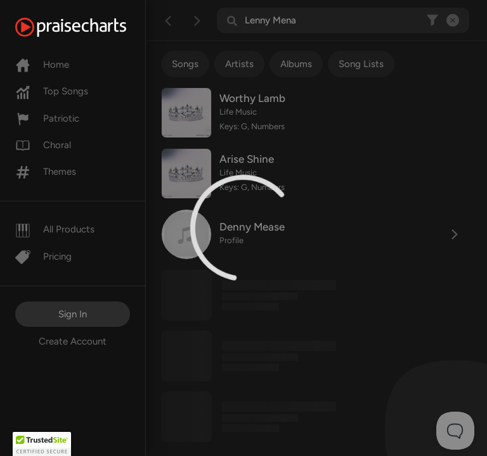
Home (42, 64)
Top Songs (51, 91)
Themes (45, 171)
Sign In (72, 314)
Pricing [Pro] (43, 256)
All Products (54, 229)
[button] (42, 444)
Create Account (73, 341)
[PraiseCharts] (86, 27)
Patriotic (47, 118)
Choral (43, 145)
